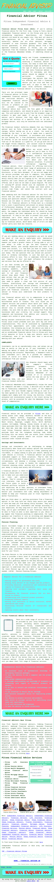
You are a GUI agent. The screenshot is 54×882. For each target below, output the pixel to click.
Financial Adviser (19, 824)
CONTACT (40, 11)
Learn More (31, 881)
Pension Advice (25, 828)
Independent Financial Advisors (20, 816)
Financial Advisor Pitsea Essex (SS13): (19, 29)
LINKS (29, 11)
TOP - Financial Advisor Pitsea (14, 851)
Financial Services (19, 818)
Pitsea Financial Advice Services (22, 758)
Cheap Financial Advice (20, 820)
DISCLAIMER (48, 11)
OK (38, 881)
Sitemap (3, 867)
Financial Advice (39, 828)
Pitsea (37, 413)
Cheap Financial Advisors (12, 822)
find (8, 724)
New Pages (9, 867)
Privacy (51, 867)
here (27, 753)
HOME (24, 11)
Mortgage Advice (37, 824)
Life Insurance (36, 818)
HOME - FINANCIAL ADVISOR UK (27, 861)
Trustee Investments (34, 822)
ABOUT (34, 11)
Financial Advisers (43, 830)
